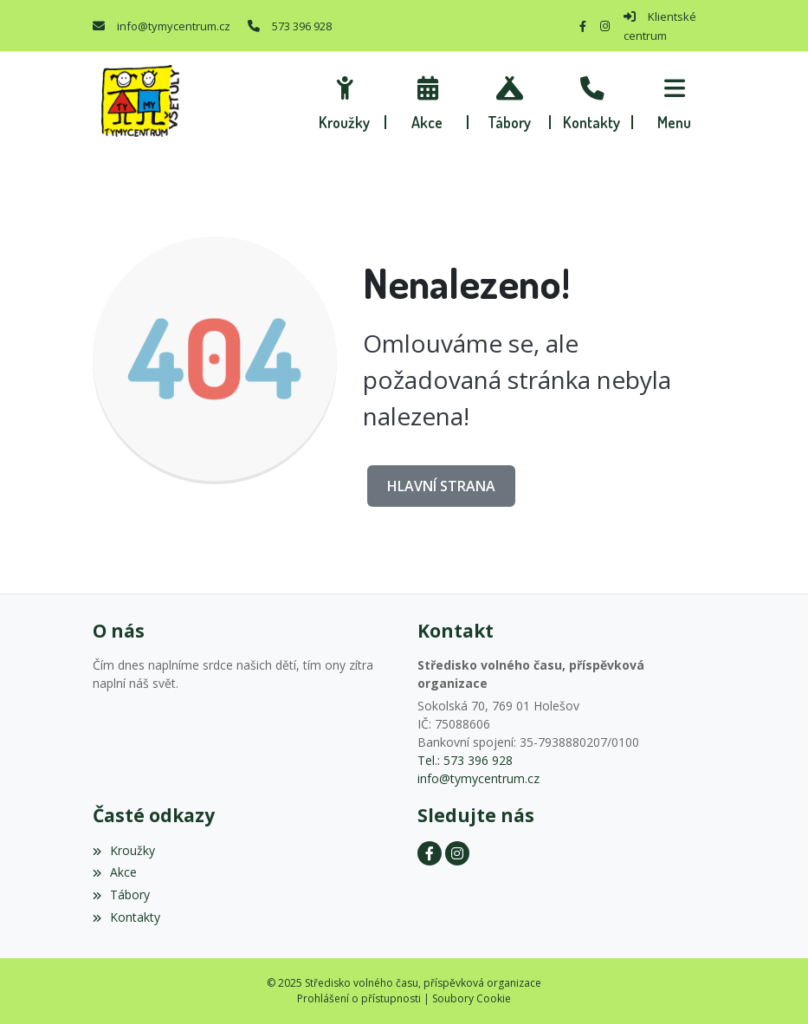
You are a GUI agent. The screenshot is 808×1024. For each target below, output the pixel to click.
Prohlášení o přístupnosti (359, 998)
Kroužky (124, 850)
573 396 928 (302, 26)
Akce (115, 872)
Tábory (121, 894)
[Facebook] (582, 26)
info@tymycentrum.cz (173, 26)
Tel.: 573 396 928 (465, 760)
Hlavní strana (441, 486)
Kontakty (126, 917)
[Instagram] (605, 26)
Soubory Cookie (471, 998)
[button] (674, 100)
